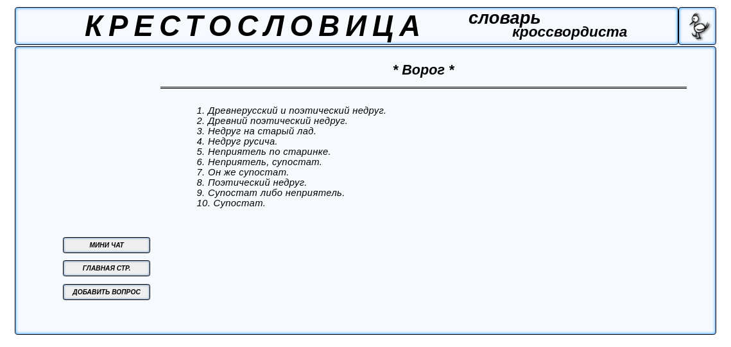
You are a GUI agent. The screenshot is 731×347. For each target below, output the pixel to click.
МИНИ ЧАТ (106, 245)
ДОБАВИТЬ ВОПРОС (107, 292)
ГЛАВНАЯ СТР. (107, 268)
